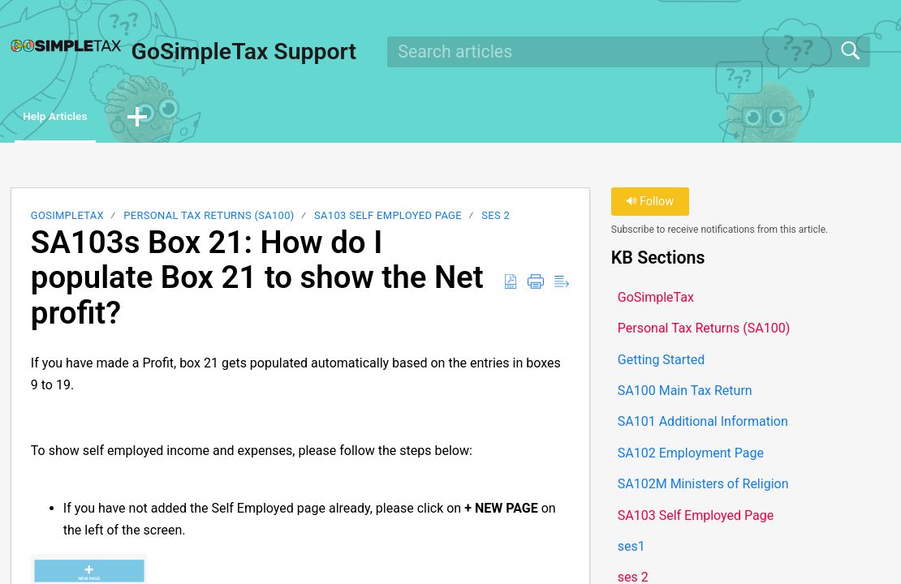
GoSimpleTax (67, 219)
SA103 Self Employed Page (388, 219)
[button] (176, 119)
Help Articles (76, 118)
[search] (628, 51)
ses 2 (495, 219)
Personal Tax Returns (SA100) (208, 219)
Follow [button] (650, 205)
